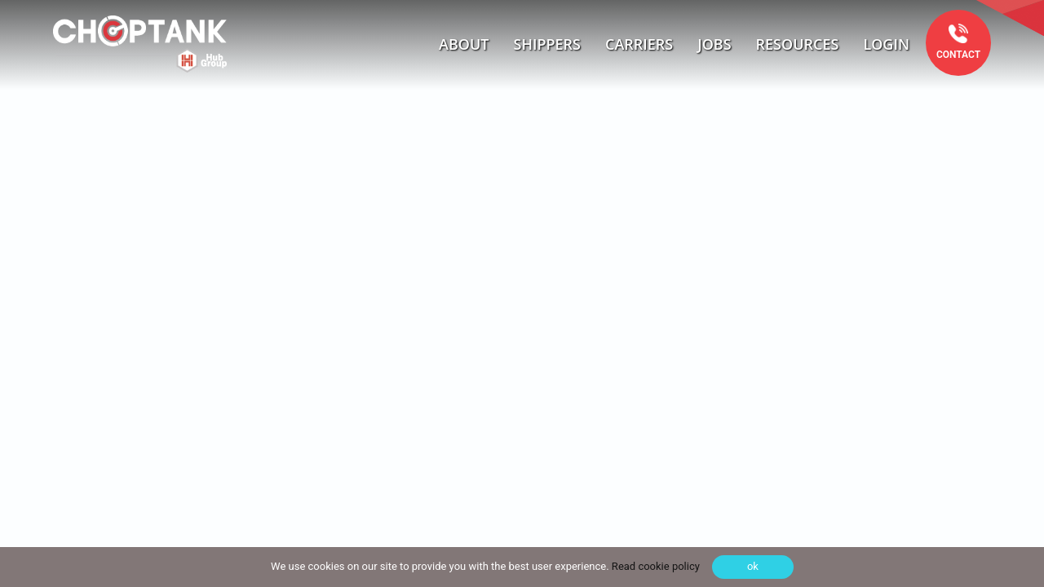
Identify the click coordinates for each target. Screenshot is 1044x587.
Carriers (639, 44)
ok (753, 566)
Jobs (714, 44)
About (464, 44)
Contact (958, 54)
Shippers (548, 44)
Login (886, 44)
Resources (797, 44)
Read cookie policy (654, 566)
